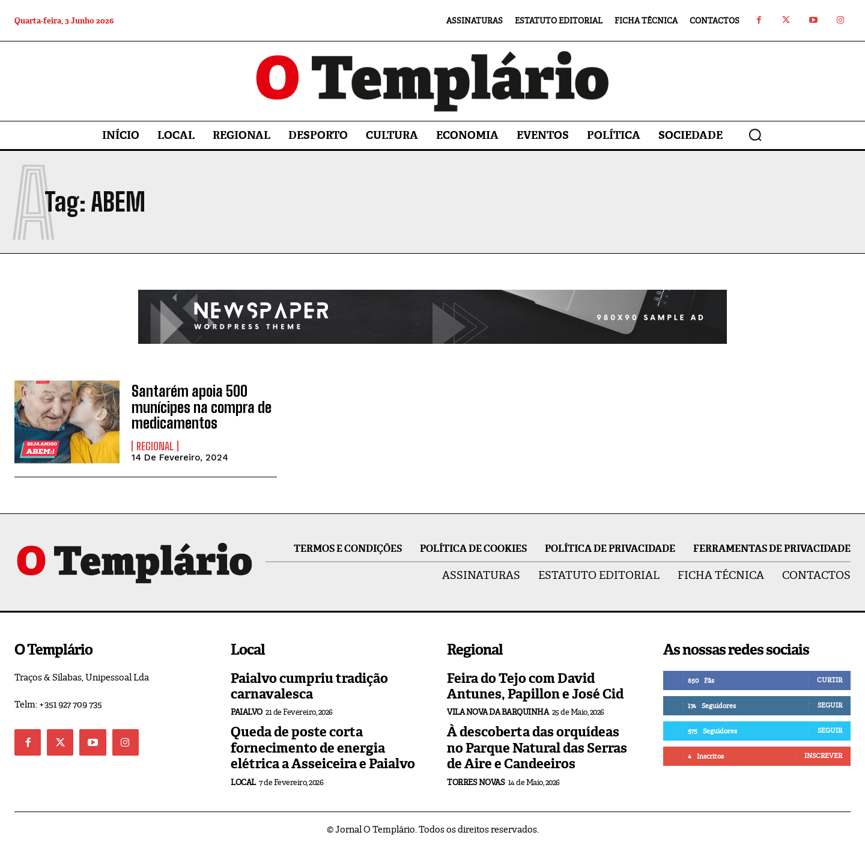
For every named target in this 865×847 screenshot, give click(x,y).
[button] (755, 134)
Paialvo (247, 712)
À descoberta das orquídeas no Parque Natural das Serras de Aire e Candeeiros (537, 747)
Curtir (829, 680)
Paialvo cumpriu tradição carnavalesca (309, 686)
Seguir (830, 705)
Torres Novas (476, 782)
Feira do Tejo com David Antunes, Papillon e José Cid (535, 686)
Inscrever (823, 755)
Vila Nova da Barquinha (497, 712)
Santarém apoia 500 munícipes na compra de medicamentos (202, 407)
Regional (155, 446)
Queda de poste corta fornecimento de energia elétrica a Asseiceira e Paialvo (323, 747)
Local (243, 782)
